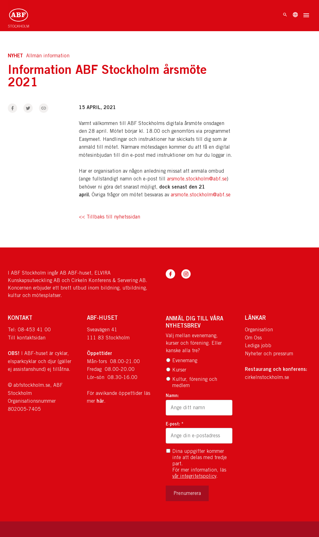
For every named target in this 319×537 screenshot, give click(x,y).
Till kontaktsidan (26, 338)
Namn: (172, 395)
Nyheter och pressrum (269, 354)
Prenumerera (187, 493)
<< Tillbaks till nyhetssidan (109, 216)
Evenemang (181, 360)
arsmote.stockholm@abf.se (197, 179)
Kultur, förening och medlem (191, 382)
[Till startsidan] (18, 15)
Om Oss (253, 338)
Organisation (259, 330)
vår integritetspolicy (194, 476)
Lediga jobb (258, 345)
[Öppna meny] (306, 16)
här (100, 401)
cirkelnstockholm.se (267, 377)
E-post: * (174, 423)
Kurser (176, 370)
